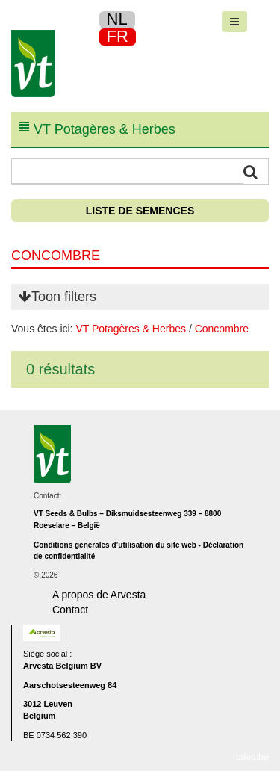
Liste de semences (140, 211)
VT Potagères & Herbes (130, 329)
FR (117, 36)
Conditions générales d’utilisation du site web (115, 545)
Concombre (222, 329)
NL (117, 19)
